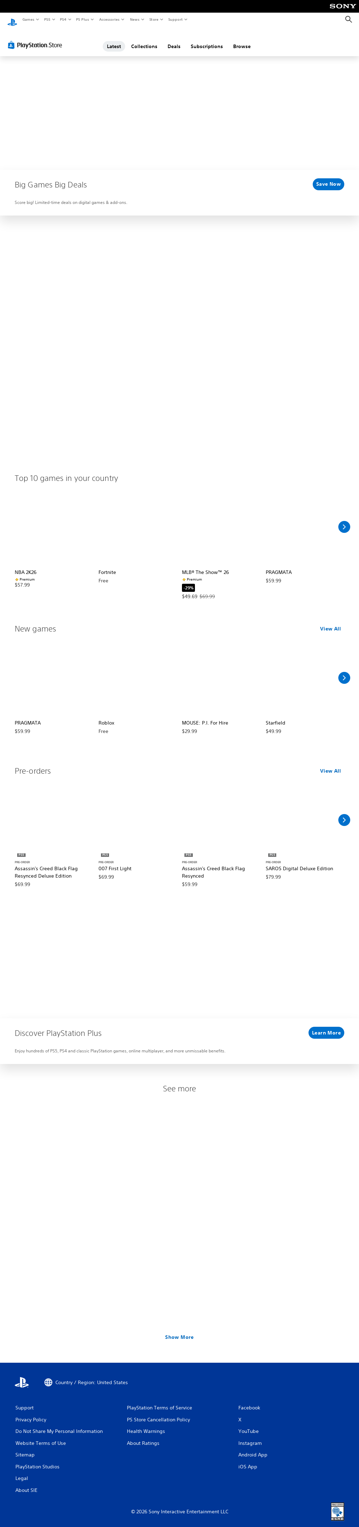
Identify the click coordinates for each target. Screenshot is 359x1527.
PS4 (63, 19)
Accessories (109, 19)
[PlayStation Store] (36, 38)
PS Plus (82, 19)
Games (28, 19)
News (135, 19)
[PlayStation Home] (12, 20)
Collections (144, 40)
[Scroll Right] (344, 520)
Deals (174, 40)
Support (175, 19)
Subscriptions (207, 40)
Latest (114, 40)
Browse (242, 40)
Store (153, 19)
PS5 (47, 19)
